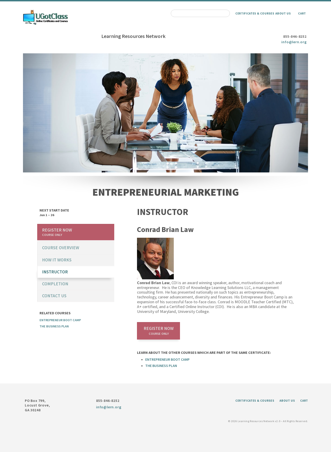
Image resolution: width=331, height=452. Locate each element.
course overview (60, 247)
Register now (159, 331)
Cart (302, 13)
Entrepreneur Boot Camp (167, 359)
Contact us (54, 295)
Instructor (55, 272)
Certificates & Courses (254, 13)
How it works (56, 260)
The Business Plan (161, 365)
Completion (55, 283)
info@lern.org (293, 42)
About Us (283, 13)
